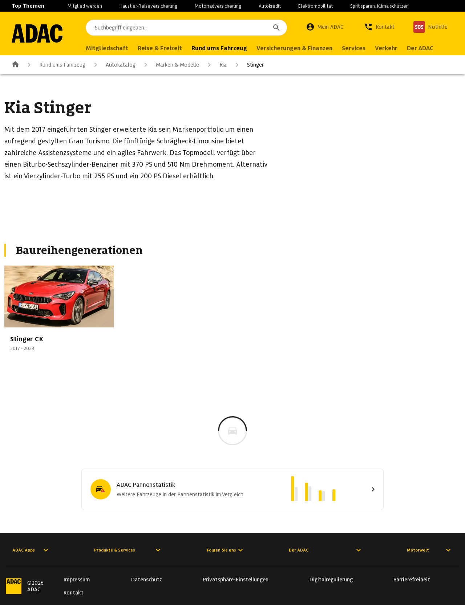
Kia (216, 64)
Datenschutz (146, 579)
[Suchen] (276, 27)
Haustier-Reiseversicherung (148, 6)
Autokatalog (113, 64)
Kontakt (74, 592)
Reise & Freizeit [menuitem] (160, 48)
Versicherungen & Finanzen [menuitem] (294, 48)
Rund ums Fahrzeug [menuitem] (219, 48)
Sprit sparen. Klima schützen (379, 6)
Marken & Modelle (170, 64)
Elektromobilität (315, 6)
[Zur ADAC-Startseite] (37, 33)
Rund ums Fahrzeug (55, 64)
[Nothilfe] (430, 27)
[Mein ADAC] (325, 27)
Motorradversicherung (218, 6)
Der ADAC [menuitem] (420, 48)
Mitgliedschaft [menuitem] (107, 48)
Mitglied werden (85, 6)
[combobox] (186, 28)
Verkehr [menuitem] (386, 48)
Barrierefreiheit (411, 579)
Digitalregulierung (331, 579)
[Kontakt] (379, 27)
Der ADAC (326, 550)
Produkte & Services (128, 550)
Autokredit (270, 6)
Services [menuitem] (353, 48)
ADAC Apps (31, 550)
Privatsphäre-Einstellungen (235, 579)
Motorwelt (430, 550)
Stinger (248, 64)
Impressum (77, 579)
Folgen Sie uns (226, 550)
